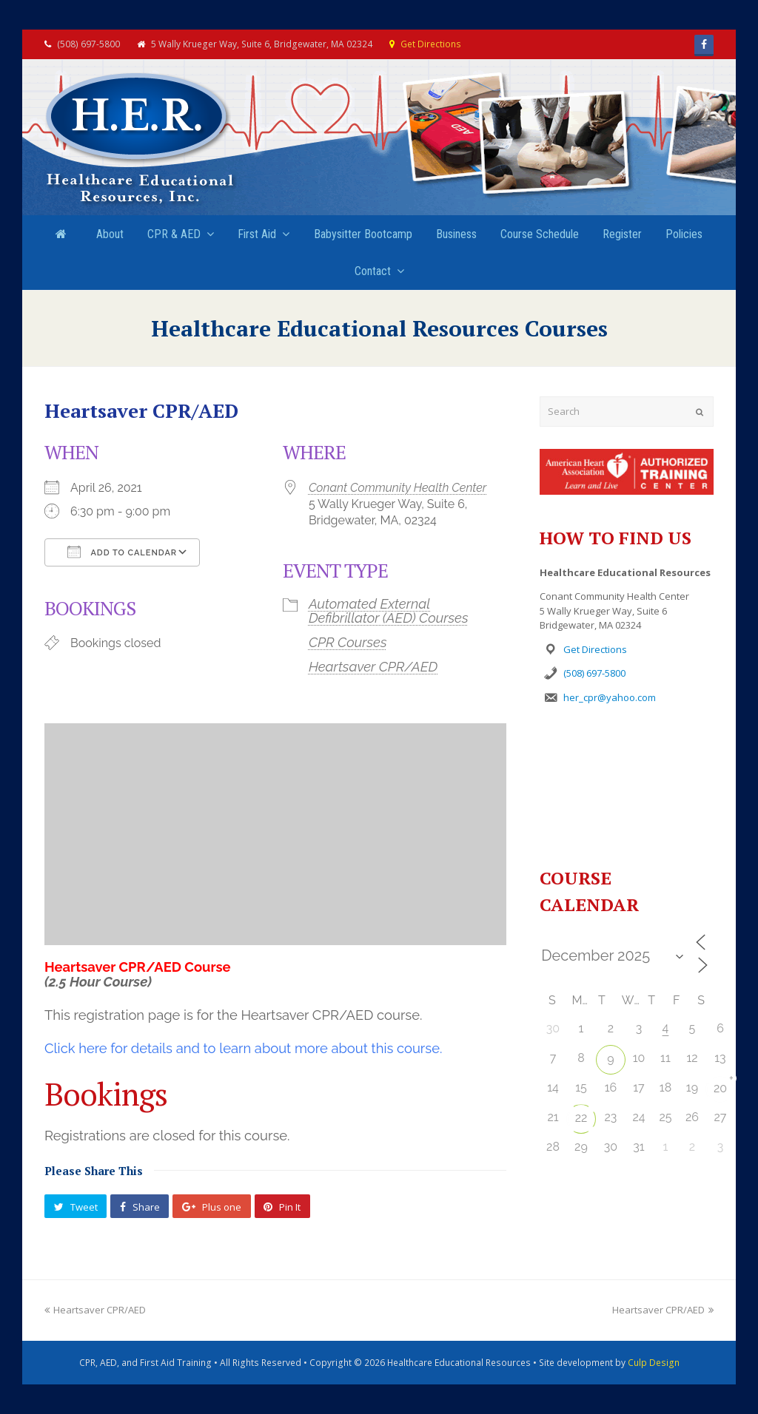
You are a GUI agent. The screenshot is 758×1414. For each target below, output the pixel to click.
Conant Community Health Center (397, 488)
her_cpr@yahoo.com (609, 697)
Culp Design (654, 1362)
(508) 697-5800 (594, 673)
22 (581, 1118)
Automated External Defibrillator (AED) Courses (389, 610)
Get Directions (430, 44)
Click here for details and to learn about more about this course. (243, 1048)
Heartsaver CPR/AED (373, 666)
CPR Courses (348, 642)
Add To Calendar (122, 551)
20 (720, 1088)
